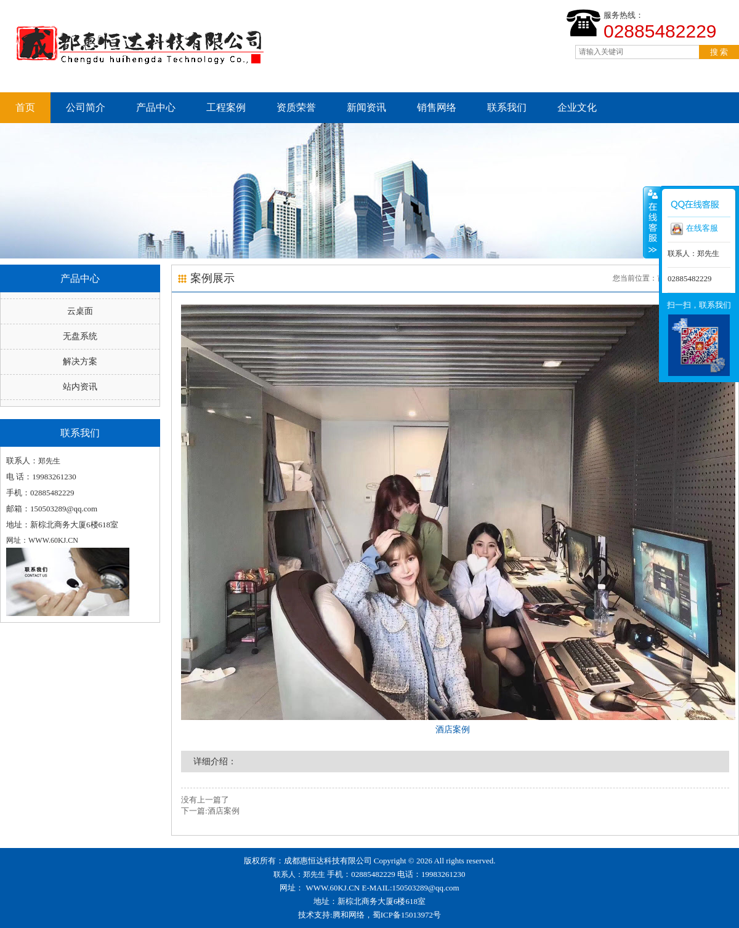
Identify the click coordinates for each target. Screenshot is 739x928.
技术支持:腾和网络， (335, 914)
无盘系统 (80, 336)
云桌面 (80, 311)
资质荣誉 (296, 107)
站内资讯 (80, 386)
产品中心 (156, 107)
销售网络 (436, 107)
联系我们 (507, 107)
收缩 (651, 222)
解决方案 (80, 361)
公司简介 (85, 107)
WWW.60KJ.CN (333, 887)
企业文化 (577, 107)
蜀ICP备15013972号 (407, 914)
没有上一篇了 (205, 799)
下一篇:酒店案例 (210, 810)
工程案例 (226, 107)
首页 (25, 107)
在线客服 (694, 229)
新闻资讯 (366, 107)
